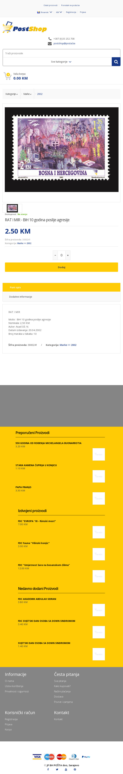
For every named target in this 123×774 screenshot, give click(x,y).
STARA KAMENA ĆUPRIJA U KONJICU (36, 465)
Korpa (8, 729)
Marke (26, 93)
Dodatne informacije (20, 296)
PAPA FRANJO (23, 487)
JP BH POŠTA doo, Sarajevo (63, 765)
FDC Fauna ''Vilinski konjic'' (34, 543)
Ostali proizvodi (50, 5)
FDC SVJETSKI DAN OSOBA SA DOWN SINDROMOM (46, 621)
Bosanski (43, 12)
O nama (9, 681)
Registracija (71, 12)
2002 (39, 93)
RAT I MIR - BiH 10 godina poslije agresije (37, 219)
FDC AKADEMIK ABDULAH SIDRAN (37, 599)
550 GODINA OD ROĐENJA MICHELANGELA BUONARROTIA (48, 443)
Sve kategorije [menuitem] (59, 61)
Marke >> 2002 (24, 243)
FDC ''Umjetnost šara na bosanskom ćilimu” (44, 565)
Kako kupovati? (62, 686)
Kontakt (58, 719)
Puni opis (15, 287)
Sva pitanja (60, 681)
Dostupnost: (11, 214)
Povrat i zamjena (63, 701)
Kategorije (10, 93)
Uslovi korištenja (14, 686)
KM (57, 12)
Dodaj (61, 267)
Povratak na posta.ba (70, 5)
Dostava (58, 696)
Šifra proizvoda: (13, 239)
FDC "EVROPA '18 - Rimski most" (37, 521)
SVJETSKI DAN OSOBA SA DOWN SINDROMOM (44, 643)
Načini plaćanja (62, 691)
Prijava (83, 12)
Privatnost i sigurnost (17, 691)
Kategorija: (11, 243)
